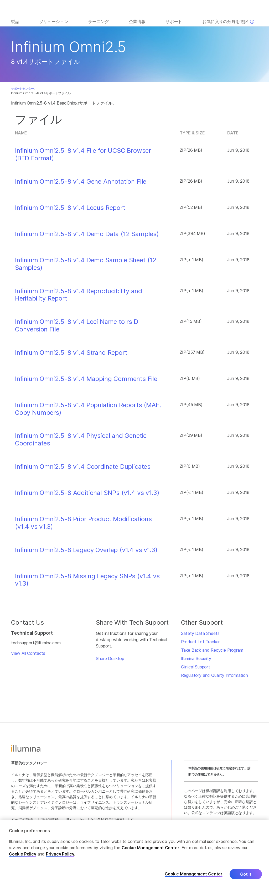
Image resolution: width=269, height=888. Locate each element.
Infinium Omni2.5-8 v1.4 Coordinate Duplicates (83, 466)
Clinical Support (195, 666)
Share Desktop (110, 658)
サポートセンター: (22, 88)
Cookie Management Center (150, 847)
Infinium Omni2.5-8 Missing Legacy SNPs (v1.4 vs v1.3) (87, 580)
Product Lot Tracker (200, 641)
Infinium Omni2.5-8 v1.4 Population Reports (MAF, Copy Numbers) (88, 408)
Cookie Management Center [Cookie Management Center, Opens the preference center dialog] (194, 873)
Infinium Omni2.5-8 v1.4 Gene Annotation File (80, 181)
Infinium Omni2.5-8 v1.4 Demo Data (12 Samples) (87, 234)
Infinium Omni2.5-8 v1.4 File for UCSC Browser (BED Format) (83, 154)
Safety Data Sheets (200, 633)
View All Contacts (28, 653)
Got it (245, 874)
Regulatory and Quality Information (214, 675)
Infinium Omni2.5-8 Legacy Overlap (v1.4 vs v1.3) (86, 550)
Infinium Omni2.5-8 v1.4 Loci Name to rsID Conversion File (76, 325)
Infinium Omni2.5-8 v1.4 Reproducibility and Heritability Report (78, 294)
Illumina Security (196, 658)
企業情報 (137, 21)
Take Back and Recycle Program (212, 650)
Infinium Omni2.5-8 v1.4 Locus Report (70, 207)
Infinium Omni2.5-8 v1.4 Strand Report (71, 352)
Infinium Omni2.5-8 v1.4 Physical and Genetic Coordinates (81, 439)
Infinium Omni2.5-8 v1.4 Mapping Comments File (86, 379)
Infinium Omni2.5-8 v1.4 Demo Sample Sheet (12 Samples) (85, 264)
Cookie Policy (22, 854)
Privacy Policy (60, 854)
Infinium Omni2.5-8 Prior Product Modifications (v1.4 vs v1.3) (83, 522)
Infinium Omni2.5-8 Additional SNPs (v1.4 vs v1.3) (87, 493)
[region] (134, 854)
